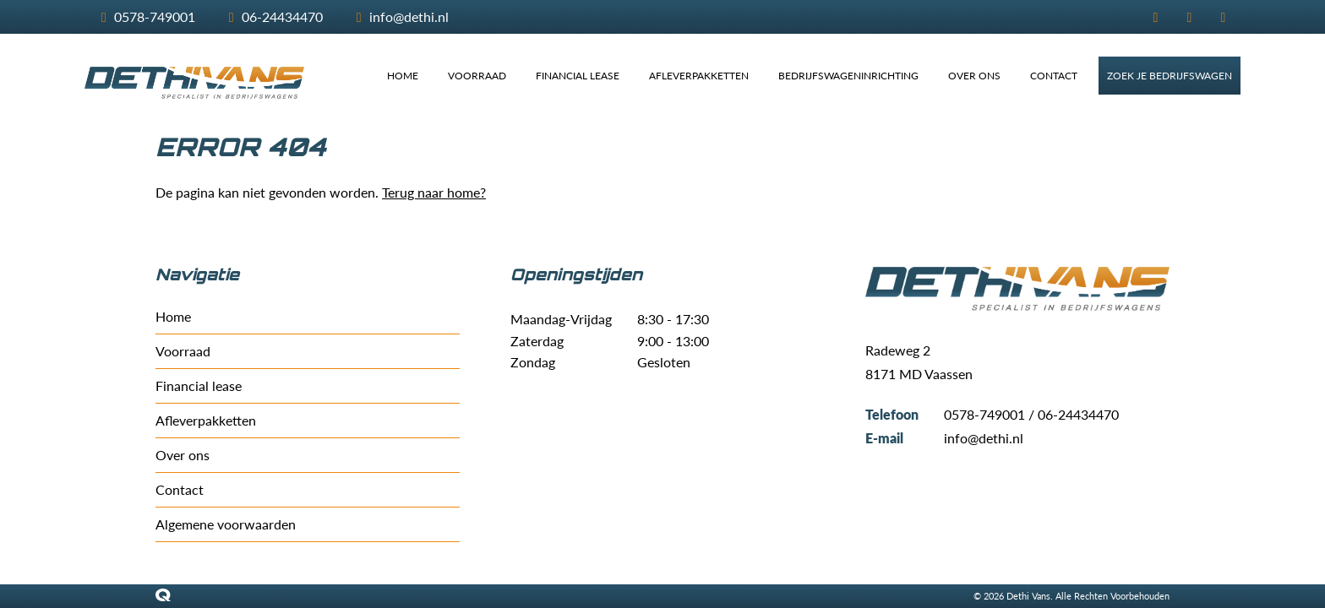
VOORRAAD (477, 75)
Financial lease (198, 385)
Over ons (182, 455)
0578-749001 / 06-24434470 (1031, 414)
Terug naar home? (434, 192)
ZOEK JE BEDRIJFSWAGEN (1169, 75)
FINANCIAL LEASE (577, 75)
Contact (179, 489)
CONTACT (1053, 75)
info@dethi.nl (983, 438)
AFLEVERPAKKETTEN (699, 75)
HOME (402, 75)
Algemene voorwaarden (225, 524)
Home (173, 316)
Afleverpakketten (205, 420)
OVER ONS (974, 75)
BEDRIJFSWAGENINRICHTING (848, 75)
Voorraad (182, 351)
